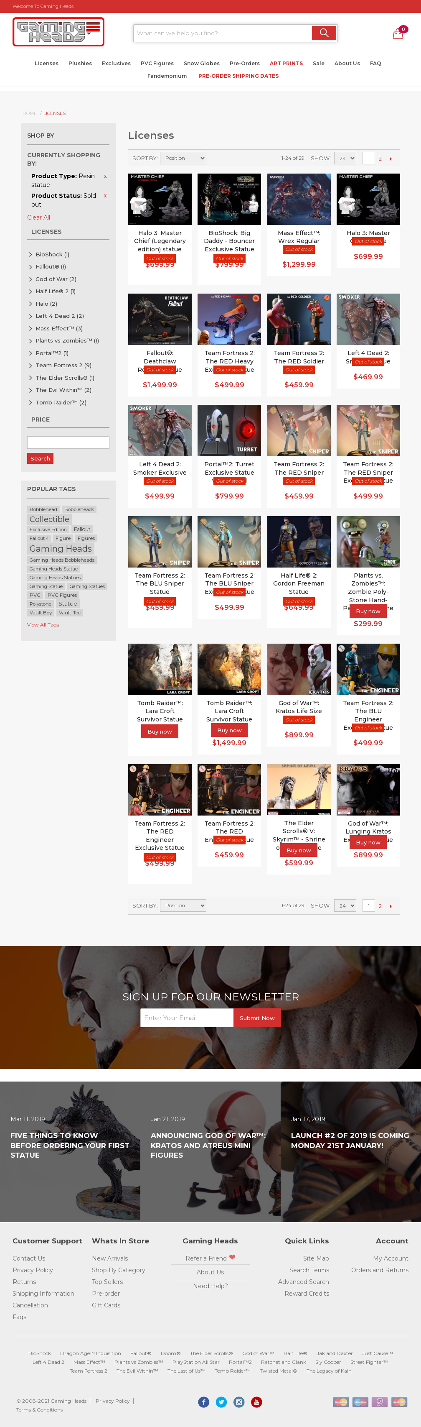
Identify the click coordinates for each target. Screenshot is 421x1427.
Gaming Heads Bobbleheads (62, 560)
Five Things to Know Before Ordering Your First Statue (69, 1145)
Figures (86, 538)
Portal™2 (52, 353)
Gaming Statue (46, 586)
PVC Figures (157, 63)
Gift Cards (106, 1305)
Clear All (38, 217)
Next (390, 158)
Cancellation (30, 1305)
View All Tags (43, 624)
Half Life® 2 (56, 291)
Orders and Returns (379, 1270)
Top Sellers (107, 1282)
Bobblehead (43, 509)
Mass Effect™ (59, 328)
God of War (56, 279)
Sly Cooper (328, 1362)
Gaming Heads (61, 548)
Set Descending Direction (214, 158)
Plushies (80, 63)
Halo (46, 303)
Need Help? (210, 1286)
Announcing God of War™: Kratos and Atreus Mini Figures (208, 1145)
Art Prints (286, 63)
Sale (319, 63)
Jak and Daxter (335, 1353)
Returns (24, 1282)
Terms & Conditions (39, 1410)
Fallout (82, 529)
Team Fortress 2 (63, 365)
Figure (63, 538)
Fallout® (51, 266)
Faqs (19, 1317)
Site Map (316, 1258)
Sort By (144, 158)
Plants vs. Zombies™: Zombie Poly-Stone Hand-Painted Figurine (368, 592)
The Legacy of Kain (329, 1371)
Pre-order (106, 1293)
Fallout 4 (39, 538)
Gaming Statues (87, 586)
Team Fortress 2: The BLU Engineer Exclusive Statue (368, 715)
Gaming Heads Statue (54, 569)
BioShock (52, 254)
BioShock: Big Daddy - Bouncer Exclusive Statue (229, 241)
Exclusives (116, 63)
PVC (35, 595)
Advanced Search (303, 1282)
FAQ (375, 63)
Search (40, 458)
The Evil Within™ (63, 389)
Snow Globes (202, 63)
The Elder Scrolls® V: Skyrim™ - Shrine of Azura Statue (299, 835)
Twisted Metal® (278, 1371)
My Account (390, 1258)
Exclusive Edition (48, 529)
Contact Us (29, 1258)
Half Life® (295, 1353)
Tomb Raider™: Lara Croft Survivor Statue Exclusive (229, 715)
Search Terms (309, 1270)
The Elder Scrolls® (65, 377)
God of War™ (258, 1353)
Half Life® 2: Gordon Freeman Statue (299, 584)
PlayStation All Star (196, 1362)
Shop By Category (118, 1270)
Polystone (40, 604)
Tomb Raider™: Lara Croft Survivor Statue (160, 711)
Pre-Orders (245, 63)
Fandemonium (167, 76)
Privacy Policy (33, 1270)
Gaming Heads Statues (55, 578)
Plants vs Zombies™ (67, 340)
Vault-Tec (70, 613)
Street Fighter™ (369, 1362)
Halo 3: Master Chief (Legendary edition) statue (160, 241)
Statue (67, 603)
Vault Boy (41, 613)
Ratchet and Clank (283, 1362)
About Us (347, 63)
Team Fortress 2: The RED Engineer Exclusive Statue (159, 836)
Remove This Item (105, 176)
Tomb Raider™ (61, 402)
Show (320, 158)
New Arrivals (110, 1258)
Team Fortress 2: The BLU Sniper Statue (159, 584)
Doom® (171, 1353)
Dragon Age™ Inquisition (90, 1353)
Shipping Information (43, 1293)
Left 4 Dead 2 (60, 315)
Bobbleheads (79, 509)
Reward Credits (306, 1293)
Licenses (46, 63)
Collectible (49, 519)
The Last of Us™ (186, 1371)
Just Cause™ (377, 1353)
